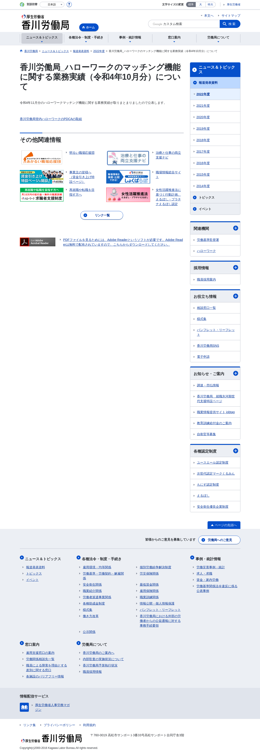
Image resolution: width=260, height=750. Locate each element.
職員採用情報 (92, 668)
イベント (205, 209)
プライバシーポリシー (59, 721)
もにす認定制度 (208, 485)
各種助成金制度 (94, 601)
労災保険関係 (149, 571)
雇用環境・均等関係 (97, 565)
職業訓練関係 (149, 595)
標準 (191, 4)
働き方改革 (91, 614)
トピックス (207, 197)
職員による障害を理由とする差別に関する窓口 (46, 664)
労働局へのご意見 (220, 540)
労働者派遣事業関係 (97, 595)
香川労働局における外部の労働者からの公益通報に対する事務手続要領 (160, 618)
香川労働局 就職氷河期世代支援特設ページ (216, 399)
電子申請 (203, 357)
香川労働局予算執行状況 (100, 661)
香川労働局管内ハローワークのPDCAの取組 (51, 119)
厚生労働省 (233, 4)
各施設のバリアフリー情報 (45, 672)
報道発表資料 (208, 82)
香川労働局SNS (208, 346)
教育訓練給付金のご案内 (214, 424)
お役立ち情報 (216, 296)
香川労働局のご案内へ (98, 649)
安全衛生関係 (92, 583)
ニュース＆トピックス (217, 70)
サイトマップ (231, 15)
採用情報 (216, 268)
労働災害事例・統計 (211, 565)
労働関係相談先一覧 (40, 655)
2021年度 (203, 105)
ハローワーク (206, 251)
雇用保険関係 (149, 589)
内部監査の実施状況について (103, 655)
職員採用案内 (206, 280)
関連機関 (216, 228)
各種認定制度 (216, 451)
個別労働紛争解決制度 (155, 565)
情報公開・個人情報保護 (157, 601)
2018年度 (203, 140)
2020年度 (203, 117)
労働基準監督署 (208, 240)
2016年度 (203, 163)
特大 (210, 4)
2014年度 (203, 186)
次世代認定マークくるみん (216, 474)
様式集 (201, 319)
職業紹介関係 (92, 589)
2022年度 (203, 94)
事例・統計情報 (209, 558)
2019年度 (203, 128)
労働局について (95, 641)
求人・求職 (204, 571)
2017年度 (203, 151)
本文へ (209, 15)
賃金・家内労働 (208, 578)
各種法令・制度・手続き (102, 558)
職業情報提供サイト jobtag (216, 413)
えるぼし (203, 496)
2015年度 (203, 174)
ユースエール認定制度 (212, 463)
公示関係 (89, 630)
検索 (232, 24)
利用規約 (89, 721)
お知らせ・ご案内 (216, 374)
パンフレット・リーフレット (216, 333)
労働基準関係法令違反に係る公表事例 (217, 586)
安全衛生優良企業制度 (212, 508)
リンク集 (29, 721)
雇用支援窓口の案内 (40, 649)
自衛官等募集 (206, 435)
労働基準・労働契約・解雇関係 (103, 574)
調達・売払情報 (208, 386)
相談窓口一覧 (206, 308)
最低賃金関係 (149, 583)
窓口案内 (33, 641)
